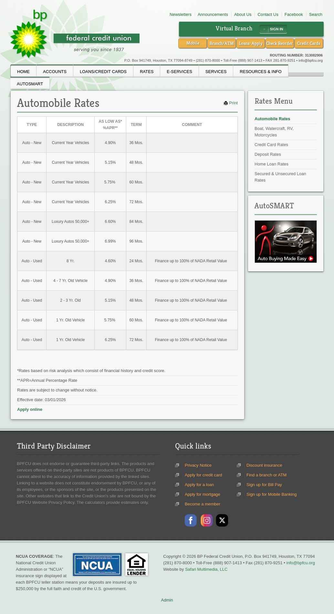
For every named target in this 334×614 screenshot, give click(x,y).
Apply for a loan (199, 484)
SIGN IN (276, 29)
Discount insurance (264, 465)
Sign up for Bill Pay (264, 484)
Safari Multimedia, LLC (206, 569)
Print (231, 102)
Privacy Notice (198, 465)
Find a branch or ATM (266, 475)
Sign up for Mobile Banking (271, 494)
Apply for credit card (203, 475)
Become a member (202, 504)
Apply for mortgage (202, 494)
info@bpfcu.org (310, 60)
